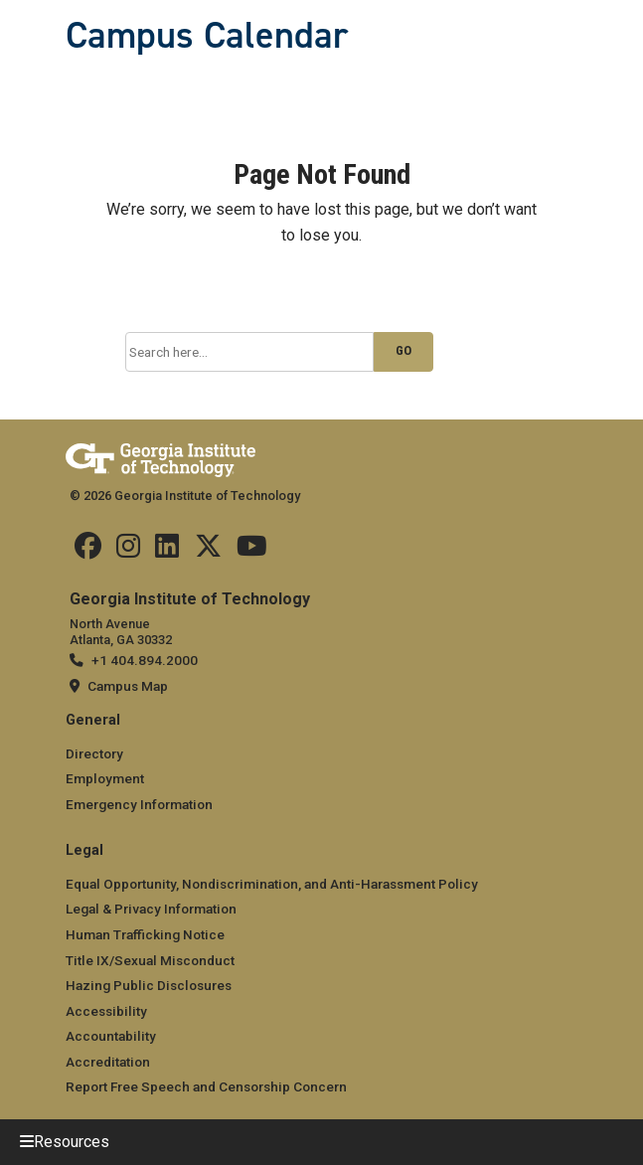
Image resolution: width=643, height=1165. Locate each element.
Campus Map (127, 686)
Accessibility (106, 1011)
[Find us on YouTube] (252, 551)
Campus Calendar (207, 35)
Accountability (111, 1036)
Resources (71, 1141)
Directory (94, 753)
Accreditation (108, 1062)
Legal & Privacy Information (151, 908)
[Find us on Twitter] (208, 551)
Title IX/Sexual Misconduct (150, 960)
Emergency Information (139, 804)
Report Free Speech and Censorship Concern (206, 1086)
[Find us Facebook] (88, 551)
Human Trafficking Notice (145, 934)
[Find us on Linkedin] (167, 551)
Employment (105, 778)
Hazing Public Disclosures (149, 985)
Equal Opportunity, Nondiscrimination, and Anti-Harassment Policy (272, 884)
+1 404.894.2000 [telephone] (144, 660)
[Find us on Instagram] (128, 551)
